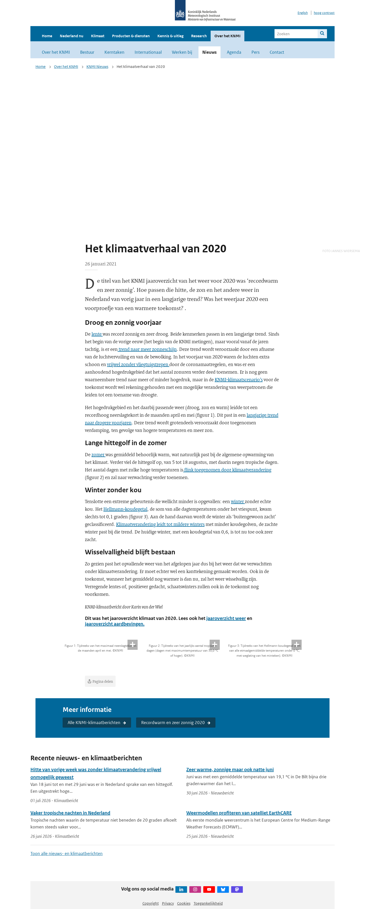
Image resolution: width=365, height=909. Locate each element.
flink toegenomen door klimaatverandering (227, 470)
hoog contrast (324, 13)
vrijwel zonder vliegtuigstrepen (138, 364)
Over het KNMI (227, 35)
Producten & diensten (131, 35)
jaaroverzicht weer (226, 618)
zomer (98, 454)
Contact (277, 52)
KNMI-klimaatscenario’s (239, 379)
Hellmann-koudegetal (125, 509)
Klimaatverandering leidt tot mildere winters (160, 524)
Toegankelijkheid (208, 903)
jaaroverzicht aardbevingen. (114, 624)
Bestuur (87, 52)
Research (199, 35)
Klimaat (97, 35)
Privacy (168, 903)
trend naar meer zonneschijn (147, 349)
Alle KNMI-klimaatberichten (94, 722)
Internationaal (148, 52)
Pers (255, 52)
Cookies (183, 903)
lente (97, 334)
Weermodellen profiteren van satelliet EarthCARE (239, 813)
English (303, 13)
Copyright (150, 903)
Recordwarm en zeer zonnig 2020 (173, 722)
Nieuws (209, 52)
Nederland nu (71, 35)
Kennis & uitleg (170, 35)
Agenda (234, 52)
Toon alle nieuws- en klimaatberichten (66, 853)
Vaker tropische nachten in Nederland (70, 813)
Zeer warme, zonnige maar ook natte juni (230, 769)
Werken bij (182, 52)
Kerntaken (114, 52)
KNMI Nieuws (97, 66)
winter (238, 501)
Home (47, 35)
